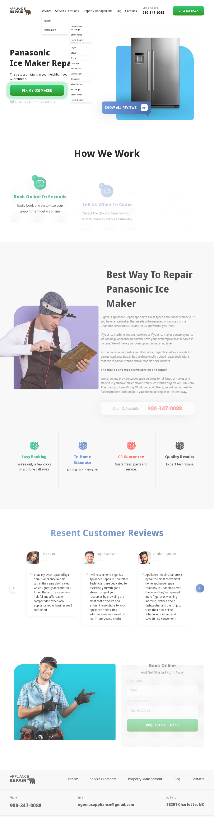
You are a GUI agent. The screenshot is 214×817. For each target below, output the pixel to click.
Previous (14, 597)
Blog (118, 11)
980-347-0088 (154, 12)
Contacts (131, 11)
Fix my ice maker (37, 90)
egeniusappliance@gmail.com (106, 792)
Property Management (97, 11)
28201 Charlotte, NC (185, 792)
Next (200, 597)
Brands (73, 769)
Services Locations (67, 11)
